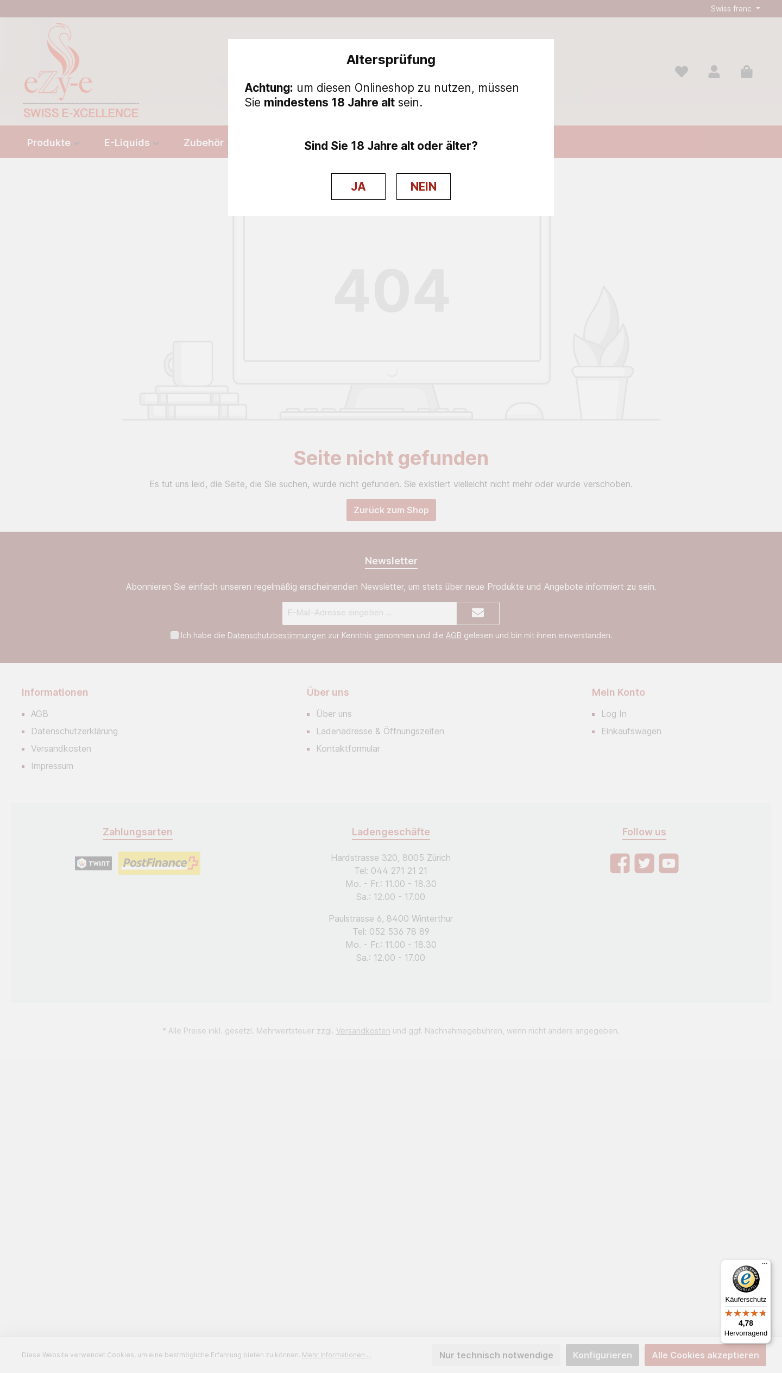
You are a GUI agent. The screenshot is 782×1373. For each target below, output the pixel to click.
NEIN (424, 186)
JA (358, 186)
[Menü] (764, 1266)
